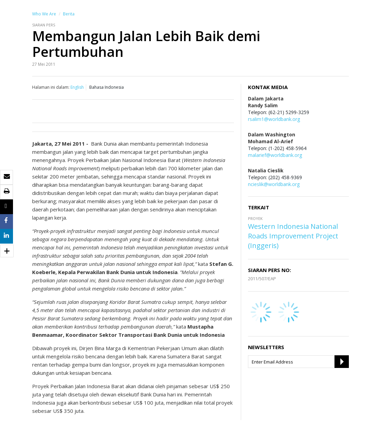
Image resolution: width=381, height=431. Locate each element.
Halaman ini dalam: (50, 87)
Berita (69, 14)
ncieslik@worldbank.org (274, 184)
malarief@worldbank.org (275, 155)
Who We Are (44, 14)
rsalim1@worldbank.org (274, 119)
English (77, 87)
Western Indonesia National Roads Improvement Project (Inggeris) (293, 236)
